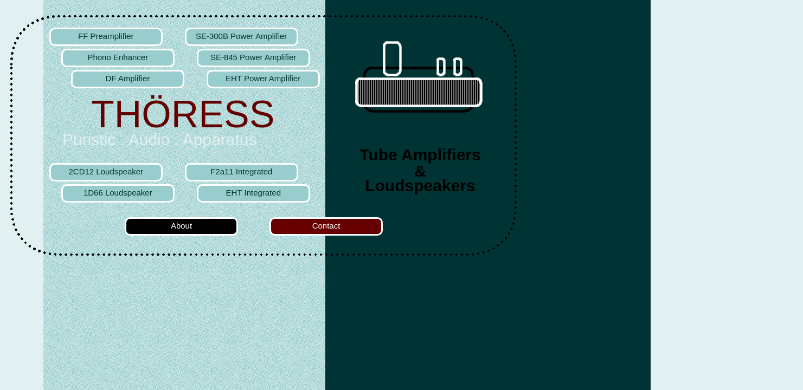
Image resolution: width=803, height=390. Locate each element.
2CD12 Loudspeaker (106, 171)
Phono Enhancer (117, 57)
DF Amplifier (127, 78)
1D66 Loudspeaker (117, 192)
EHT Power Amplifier (263, 78)
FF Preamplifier (106, 36)
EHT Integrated (253, 192)
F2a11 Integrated (241, 171)
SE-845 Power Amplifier (253, 57)
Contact (326, 225)
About (181, 225)
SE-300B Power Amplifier (241, 36)
